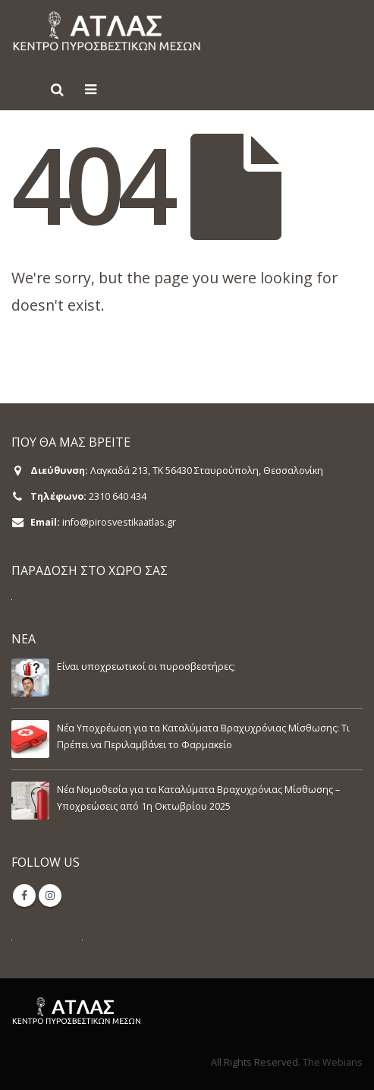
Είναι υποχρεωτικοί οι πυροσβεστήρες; (146, 666)
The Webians (333, 1062)
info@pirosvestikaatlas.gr (119, 522)
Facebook (24, 895)
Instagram (50, 895)
